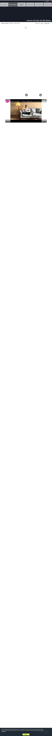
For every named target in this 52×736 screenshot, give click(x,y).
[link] (7, 101)
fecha (42, 23)
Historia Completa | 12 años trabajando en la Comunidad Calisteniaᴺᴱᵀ (25, 101)
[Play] (40, 95)
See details (3, 731)
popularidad (46, 23)
